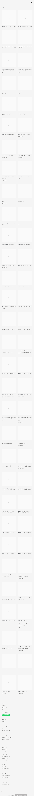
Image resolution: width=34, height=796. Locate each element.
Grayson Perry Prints (5, 751)
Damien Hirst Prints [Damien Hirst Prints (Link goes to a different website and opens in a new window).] (4, 747)
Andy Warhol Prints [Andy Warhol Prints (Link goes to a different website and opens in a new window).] (4, 749)
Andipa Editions (5, 2)
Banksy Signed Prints (5, 724)
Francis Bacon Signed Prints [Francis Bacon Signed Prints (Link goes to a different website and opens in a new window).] (6, 760)
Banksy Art (3, 721)
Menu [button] (31, 2)
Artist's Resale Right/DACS (6, 732)
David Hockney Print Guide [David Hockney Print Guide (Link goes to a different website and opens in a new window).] (6, 782)
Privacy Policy (4, 790)
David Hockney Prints (5, 754)
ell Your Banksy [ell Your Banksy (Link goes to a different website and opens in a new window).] (4, 764)
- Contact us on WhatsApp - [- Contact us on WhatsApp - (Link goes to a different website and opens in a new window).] (5, 714)
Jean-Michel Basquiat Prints (6, 756)
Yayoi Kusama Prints (5, 758)
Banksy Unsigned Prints (5, 726)
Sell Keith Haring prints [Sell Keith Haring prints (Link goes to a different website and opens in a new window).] (5, 777)
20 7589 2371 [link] (6, 712)
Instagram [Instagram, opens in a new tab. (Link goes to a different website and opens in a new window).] (2, 788)
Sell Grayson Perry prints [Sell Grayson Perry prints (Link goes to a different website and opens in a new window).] (5, 773)
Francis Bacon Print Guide (5, 784)
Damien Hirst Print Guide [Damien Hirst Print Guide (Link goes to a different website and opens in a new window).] (5, 739)
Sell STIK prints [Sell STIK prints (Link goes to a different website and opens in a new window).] (4, 766)
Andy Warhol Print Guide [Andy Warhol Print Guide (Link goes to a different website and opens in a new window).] (5, 733)
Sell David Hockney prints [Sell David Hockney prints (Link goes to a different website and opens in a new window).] (5, 768)
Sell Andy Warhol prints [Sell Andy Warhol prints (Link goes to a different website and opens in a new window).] (5, 771)
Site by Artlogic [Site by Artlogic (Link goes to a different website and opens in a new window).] (15, 792)
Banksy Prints (4, 745)
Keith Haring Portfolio (5, 779)
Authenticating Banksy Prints (6, 730)
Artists (2, 728)
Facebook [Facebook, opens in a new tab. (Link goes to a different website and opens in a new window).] (4, 788)
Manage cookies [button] (10, 790)
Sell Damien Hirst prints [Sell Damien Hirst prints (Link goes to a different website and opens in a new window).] (5, 770)
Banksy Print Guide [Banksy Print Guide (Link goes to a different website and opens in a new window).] (4, 735)
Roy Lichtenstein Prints (5, 752)
